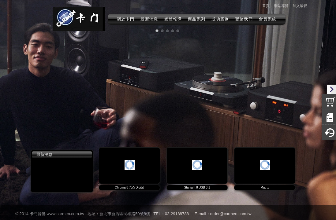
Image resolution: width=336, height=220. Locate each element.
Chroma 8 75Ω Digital (129, 187)
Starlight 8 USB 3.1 (197, 187)
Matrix (264, 187)
